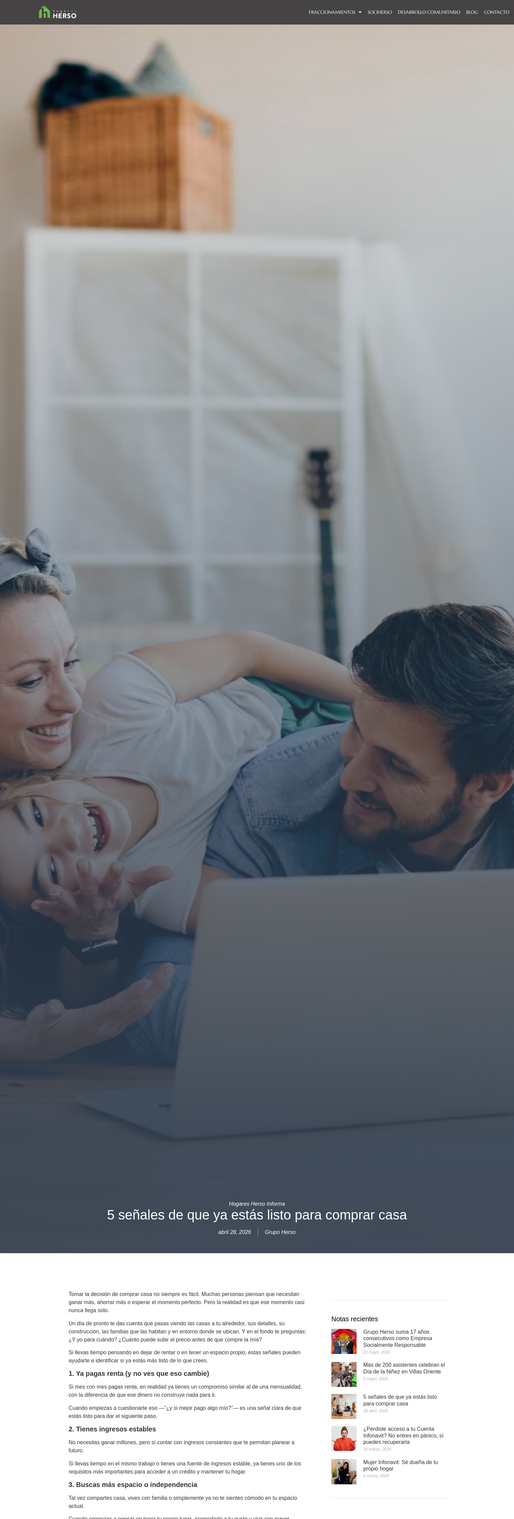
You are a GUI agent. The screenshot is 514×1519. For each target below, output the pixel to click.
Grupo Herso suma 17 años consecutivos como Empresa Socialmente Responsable (397, 1338)
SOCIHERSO (380, 12)
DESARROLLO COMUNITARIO (429, 12)
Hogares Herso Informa (257, 1204)
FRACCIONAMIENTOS (335, 12)
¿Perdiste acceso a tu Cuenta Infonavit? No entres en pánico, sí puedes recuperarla (403, 1435)
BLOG (472, 12)
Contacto (496, 12)
